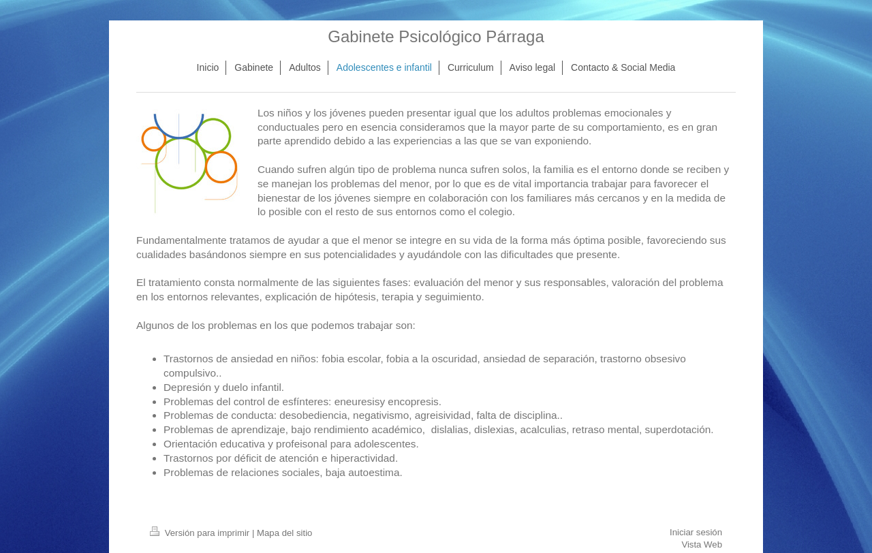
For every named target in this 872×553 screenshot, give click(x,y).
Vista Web (701, 544)
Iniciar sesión (696, 532)
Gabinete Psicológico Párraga (436, 36)
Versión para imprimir (201, 533)
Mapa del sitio (284, 533)
